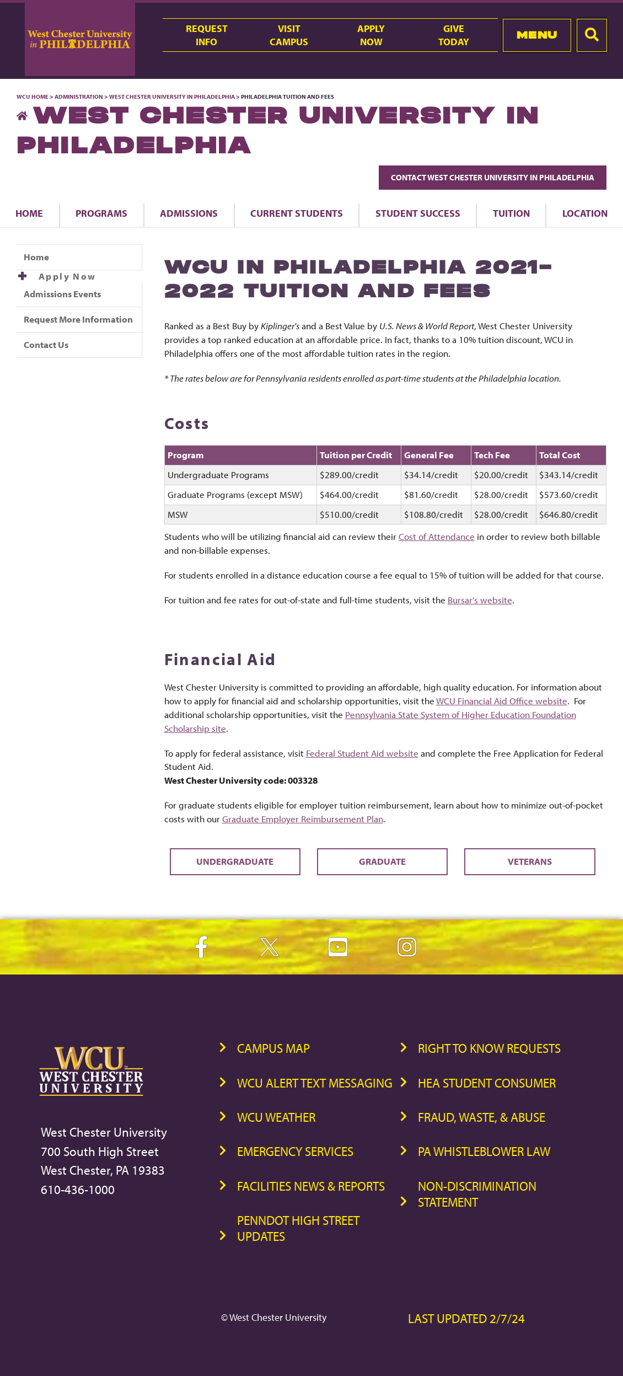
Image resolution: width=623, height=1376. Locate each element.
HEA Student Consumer (487, 1083)
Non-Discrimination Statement (477, 1194)
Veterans (530, 861)
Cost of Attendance (437, 536)
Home (29, 212)
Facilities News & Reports (311, 1186)
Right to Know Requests (489, 1048)
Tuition (511, 212)
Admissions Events (62, 293)
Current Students (296, 212)
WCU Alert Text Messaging (315, 1083)
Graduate (382, 861)
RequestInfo (207, 35)
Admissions (189, 212)
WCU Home (33, 96)
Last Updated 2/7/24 (466, 1318)
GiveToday (453, 35)
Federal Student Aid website (362, 753)
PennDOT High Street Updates (298, 1228)
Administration (79, 96)
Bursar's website (480, 600)
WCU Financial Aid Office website (501, 700)
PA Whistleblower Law (484, 1151)
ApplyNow (371, 35)
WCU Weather (276, 1117)
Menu (537, 35)
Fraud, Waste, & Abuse (481, 1117)
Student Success (417, 212)
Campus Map (273, 1048)
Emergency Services (295, 1151)
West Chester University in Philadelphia (172, 96)
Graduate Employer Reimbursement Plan (302, 818)
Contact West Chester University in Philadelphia (492, 177)
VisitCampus (289, 35)
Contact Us (46, 344)
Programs (101, 212)
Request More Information (78, 319)
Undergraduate (234, 861)
